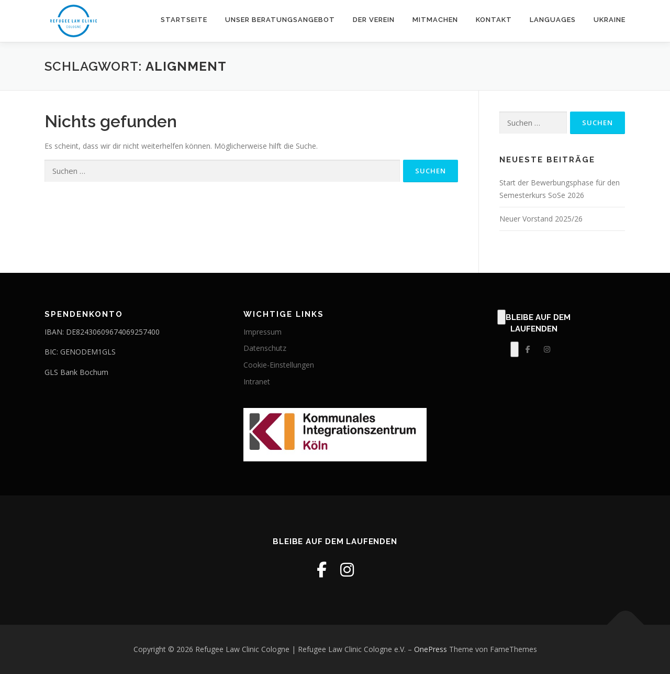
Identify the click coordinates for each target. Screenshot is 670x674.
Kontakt (494, 20)
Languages (553, 20)
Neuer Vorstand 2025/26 (541, 219)
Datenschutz (264, 348)
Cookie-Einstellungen (278, 365)
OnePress (430, 649)
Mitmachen (435, 20)
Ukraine (610, 20)
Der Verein (374, 20)
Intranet (256, 381)
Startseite (184, 20)
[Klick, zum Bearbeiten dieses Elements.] (501, 317)
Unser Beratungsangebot (280, 20)
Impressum (262, 332)
